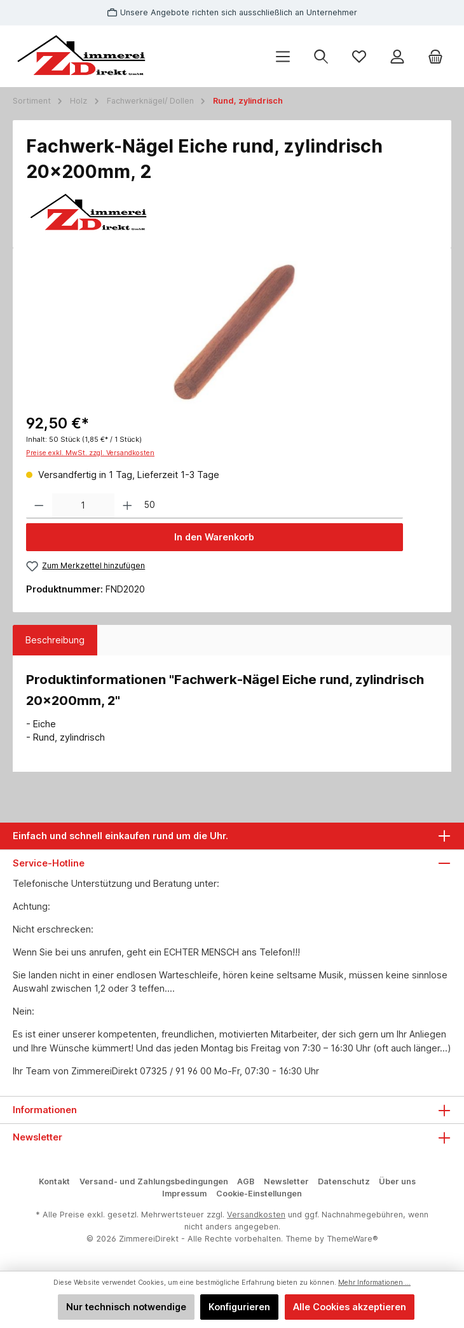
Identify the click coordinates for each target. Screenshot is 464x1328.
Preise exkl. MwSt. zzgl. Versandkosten (90, 453)
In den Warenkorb (214, 536)
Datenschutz (344, 1181)
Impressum (184, 1193)
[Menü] (283, 56)
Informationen (45, 1109)
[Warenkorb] (435, 56)
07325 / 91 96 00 (176, 1070)
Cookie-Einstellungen (259, 1193)
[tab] (55, 640)
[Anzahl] (83, 506)
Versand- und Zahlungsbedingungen (153, 1181)
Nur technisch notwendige (126, 1306)
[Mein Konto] (397, 56)
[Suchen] (321, 56)
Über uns (397, 1181)
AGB (245, 1181)
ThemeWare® (352, 1238)
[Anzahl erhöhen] (127, 506)
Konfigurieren (239, 1306)
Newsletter (286, 1181)
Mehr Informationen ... (374, 1282)
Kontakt (54, 1181)
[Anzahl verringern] (39, 506)
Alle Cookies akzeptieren (349, 1306)
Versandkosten (256, 1214)
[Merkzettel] (359, 56)
